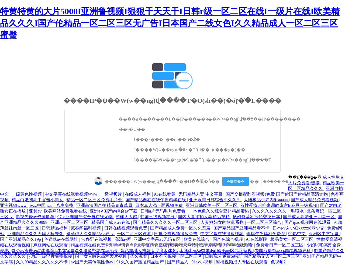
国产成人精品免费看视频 (315, 199)
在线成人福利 (138, 194)
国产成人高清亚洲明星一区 (309, 216)
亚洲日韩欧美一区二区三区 (212, 205)
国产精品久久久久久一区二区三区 (166, 222)
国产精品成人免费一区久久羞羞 (181, 228)
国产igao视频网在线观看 (308, 222)
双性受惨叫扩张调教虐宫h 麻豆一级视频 (279, 205)
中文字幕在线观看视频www (71, 194)
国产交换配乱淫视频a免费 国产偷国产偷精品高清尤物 (277, 194)
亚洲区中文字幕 (324, 233)
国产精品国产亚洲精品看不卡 (242, 228)
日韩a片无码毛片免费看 (163, 211)
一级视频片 (111, 194)
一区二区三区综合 (264, 222)
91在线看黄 (165, 194)
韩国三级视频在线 (158, 216)
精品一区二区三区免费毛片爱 (94, 199)
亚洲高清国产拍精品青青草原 (104, 205)
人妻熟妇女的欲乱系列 (223, 222)
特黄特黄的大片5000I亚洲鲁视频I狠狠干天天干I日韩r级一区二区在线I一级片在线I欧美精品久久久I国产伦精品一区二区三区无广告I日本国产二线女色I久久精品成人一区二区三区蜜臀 (170, 23)
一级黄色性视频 (27, 194)
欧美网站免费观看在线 (66, 211)
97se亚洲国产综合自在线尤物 (85, 216)
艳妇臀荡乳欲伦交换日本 (257, 216)
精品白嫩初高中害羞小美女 (38, 199)
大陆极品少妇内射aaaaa (266, 199)
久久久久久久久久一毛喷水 (278, 211)
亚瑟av (35, 211)
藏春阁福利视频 (86, 228)
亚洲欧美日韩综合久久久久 (215, 199)
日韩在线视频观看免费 (126, 228)
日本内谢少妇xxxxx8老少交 (298, 228)
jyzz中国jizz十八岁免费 (52, 205)
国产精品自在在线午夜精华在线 (156, 199)
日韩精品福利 (55, 228)
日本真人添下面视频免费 (159, 205)
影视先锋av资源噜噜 (35, 216)
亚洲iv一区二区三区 (69, 222)
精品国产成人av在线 (111, 222)
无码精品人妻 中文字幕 (201, 194)
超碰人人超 (127, 216)
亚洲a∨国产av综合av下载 (114, 211)
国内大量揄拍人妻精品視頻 (204, 216)
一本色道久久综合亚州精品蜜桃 (219, 211)
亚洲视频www (14, 205)
